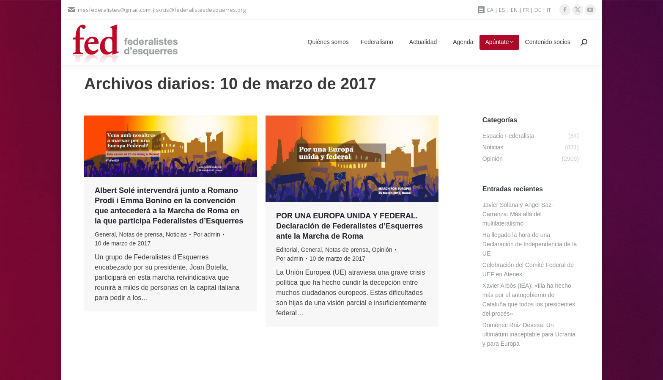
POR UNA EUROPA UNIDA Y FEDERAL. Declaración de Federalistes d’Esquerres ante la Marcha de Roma (349, 226)
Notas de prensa (141, 234)
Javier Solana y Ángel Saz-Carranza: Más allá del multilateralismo (517, 214)
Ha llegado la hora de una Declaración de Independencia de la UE (529, 244)
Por (206, 234)
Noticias (176, 234)
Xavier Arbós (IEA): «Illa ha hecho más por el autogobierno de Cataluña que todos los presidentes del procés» (528, 299)
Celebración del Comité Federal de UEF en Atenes (528, 270)
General (105, 234)
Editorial (287, 249)
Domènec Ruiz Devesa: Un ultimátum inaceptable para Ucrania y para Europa (528, 334)
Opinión (382, 249)
